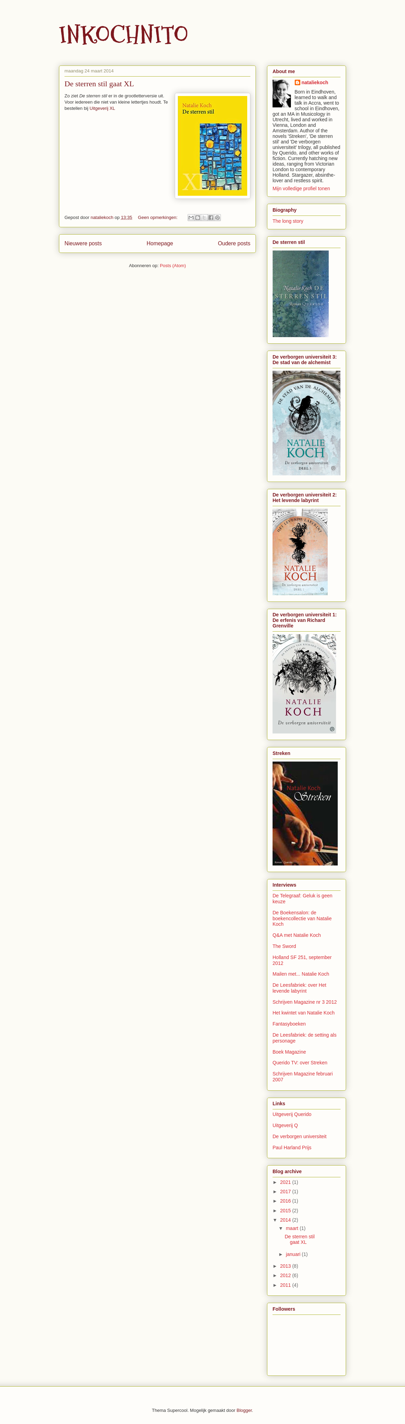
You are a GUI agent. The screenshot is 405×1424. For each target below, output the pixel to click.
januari (294, 1254)
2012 (286, 1275)
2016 (286, 1201)
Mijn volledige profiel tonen (301, 188)
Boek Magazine (289, 1052)
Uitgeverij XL (102, 108)
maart (293, 1228)
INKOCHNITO (123, 35)
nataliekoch (315, 82)
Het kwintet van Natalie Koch (304, 1013)
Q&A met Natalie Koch (297, 935)
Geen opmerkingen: (158, 217)
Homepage (160, 243)
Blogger (244, 1410)
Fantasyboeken (289, 1024)
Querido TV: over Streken (300, 1062)
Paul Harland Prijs (292, 1147)
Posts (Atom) (173, 265)
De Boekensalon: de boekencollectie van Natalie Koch (302, 918)
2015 (286, 1210)
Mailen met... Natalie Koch (301, 974)
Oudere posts (234, 243)
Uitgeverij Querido (292, 1114)
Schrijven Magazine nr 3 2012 (305, 1002)
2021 (286, 1182)
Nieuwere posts (83, 243)
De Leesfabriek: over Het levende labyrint (299, 988)
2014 (286, 1220)
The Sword (284, 946)
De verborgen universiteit (300, 1136)
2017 (286, 1191)
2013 (286, 1266)
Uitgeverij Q (285, 1125)
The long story (288, 221)
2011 (286, 1285)
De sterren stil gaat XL (99, 83)
